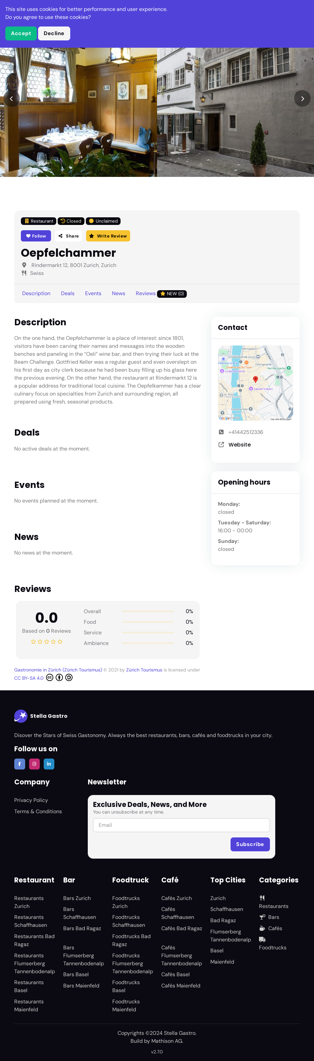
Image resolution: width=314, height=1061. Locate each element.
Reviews (161, 293)
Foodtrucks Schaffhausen (128, 921)
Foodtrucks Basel (126, 986)
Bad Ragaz (223, 920)
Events (93, 293)
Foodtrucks (273, 944)
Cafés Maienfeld (180, 985)
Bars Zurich (77, 898)
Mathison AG (166, 1040)
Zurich (218, 898)
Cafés (270, 928)
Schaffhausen (226, 909)
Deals (68, 293)
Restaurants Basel (29, 986)
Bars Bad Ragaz (82, 928)
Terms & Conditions (38, 811)
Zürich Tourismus (145, 670)
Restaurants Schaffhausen (30, 921)
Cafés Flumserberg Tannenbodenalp (181, 955)
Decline (54, 33)
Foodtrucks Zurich (126, 902)
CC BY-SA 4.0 (43, 677)
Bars (269, 917)
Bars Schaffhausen (79, 913)
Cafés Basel (175, 974)
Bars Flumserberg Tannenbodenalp (83, 955)
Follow (36, 236)
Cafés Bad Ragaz (181, 928)
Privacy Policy (31, 800)
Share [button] (68, 236)
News (118, 293)
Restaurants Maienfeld (29, 1005)
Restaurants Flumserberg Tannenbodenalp (34, 963)
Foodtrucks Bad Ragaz (131, 940)
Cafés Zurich (176, 898)
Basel (217, 950)
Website (240, 445)
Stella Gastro (41, 716)
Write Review (108, 236)
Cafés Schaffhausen (177, 913)
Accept (21, 33)
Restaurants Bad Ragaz (34, 940)
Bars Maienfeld (81, 985)
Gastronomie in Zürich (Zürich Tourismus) (58, 670)
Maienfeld (222, 961)
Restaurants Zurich (29, 902)
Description (36, 293)
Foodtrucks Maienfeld (126, 1005)
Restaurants (273, 902)
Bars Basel (76, 974)
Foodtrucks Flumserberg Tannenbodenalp (132, 963)
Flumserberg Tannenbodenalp (230, 935)
